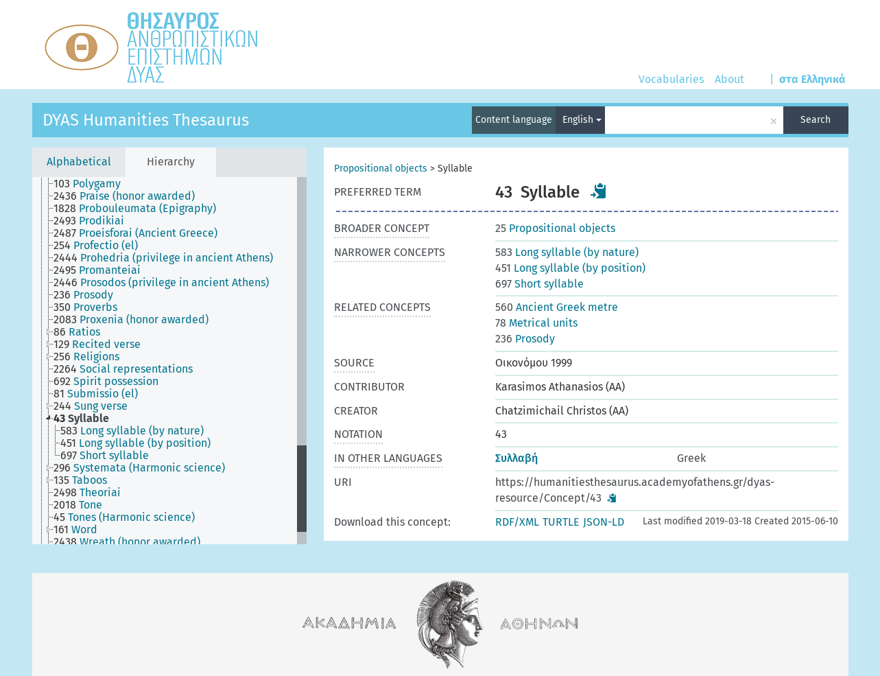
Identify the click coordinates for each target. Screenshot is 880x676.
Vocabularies (671, 79)
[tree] (169, 360)
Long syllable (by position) (570, 268)
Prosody (525, 338)
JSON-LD (603, 521)
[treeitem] (93, 184)
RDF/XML (517, 521)
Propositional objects (380, 168)
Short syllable (539, 283)
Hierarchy (171, 161)
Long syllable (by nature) (567, 252)
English (582, 120)
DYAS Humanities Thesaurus (146, 120)
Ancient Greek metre (556, 307)
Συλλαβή (516, 458)
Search (815, 120)
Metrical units (536, 322)
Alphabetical (79, 161)
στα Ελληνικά (812, 79)
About (729, 79)
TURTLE (561, 521)
